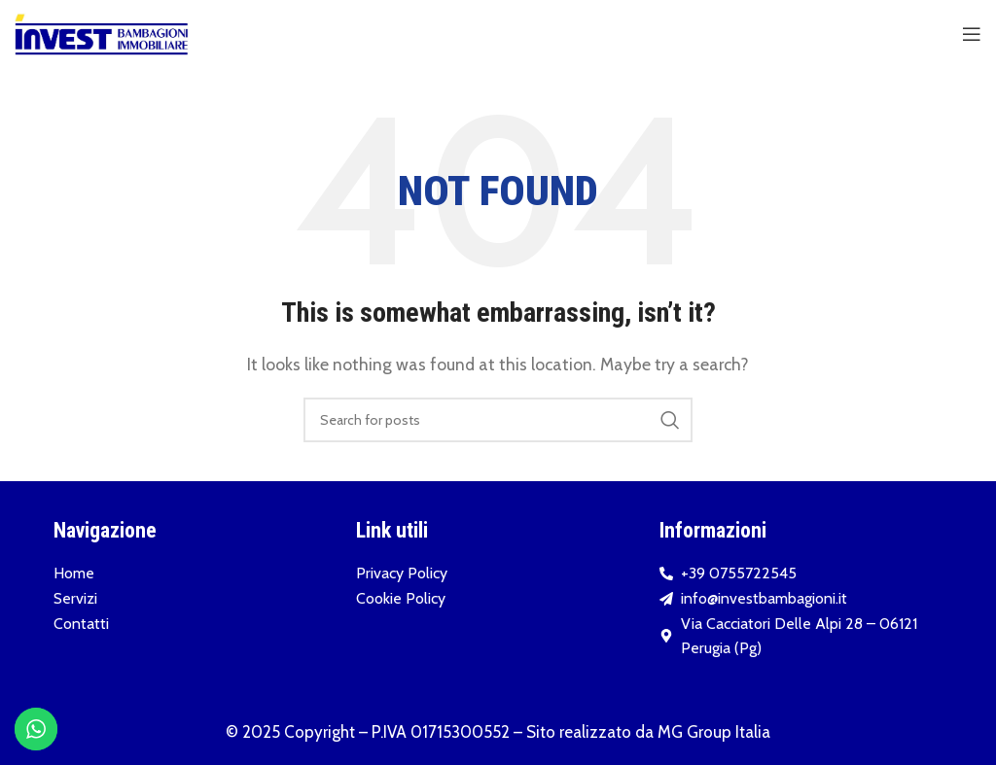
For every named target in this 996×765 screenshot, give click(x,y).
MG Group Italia (714, 732)
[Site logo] (102, 32)
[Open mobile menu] (971, 34)
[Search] (498, 420)
